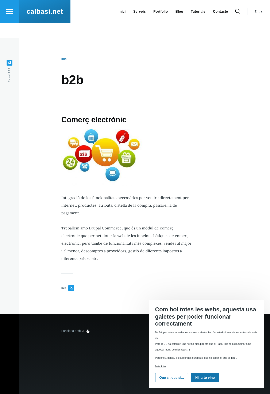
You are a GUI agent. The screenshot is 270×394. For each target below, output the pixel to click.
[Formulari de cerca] (237, 26)
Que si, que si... (171, 377)
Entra (258, 26)
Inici (64, 59)
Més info (160, 366)
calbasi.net (45, 26)
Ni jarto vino (205, 377)
